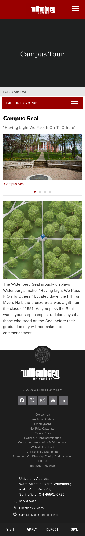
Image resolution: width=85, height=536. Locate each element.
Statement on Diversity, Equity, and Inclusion (43, 456)
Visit (10, 529)
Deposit (53, 529)
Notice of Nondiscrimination (42, 438)
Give (74, 529)
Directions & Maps (42, 419)
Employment (42, 424)
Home (5, 92)
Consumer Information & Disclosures (42, 443)
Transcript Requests (43, 466)
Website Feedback (43, 447)
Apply (32, 529)
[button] (34, 192)
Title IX (42, 461)
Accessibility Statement (42, 452)
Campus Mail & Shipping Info (38, 514)
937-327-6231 (28, 501)
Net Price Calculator (43, 429)
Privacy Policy (43, 433)
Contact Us (42, 415)
